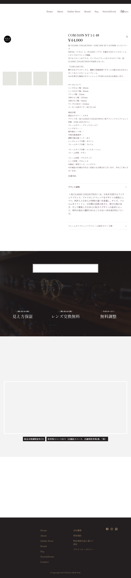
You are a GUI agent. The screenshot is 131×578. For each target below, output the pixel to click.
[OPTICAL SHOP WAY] (65, 407)
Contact (124, 11)
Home (50, 11)
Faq (96, 11)
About (60, 11)
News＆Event (109, 11)
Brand (87, 11)
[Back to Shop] (127, 37)
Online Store (73, 11)
